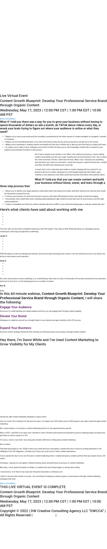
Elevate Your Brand (13, 316)
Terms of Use (44, 515)
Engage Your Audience (16, 307)
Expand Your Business (15, 328)
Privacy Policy (68, 515)
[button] (7, 119)
